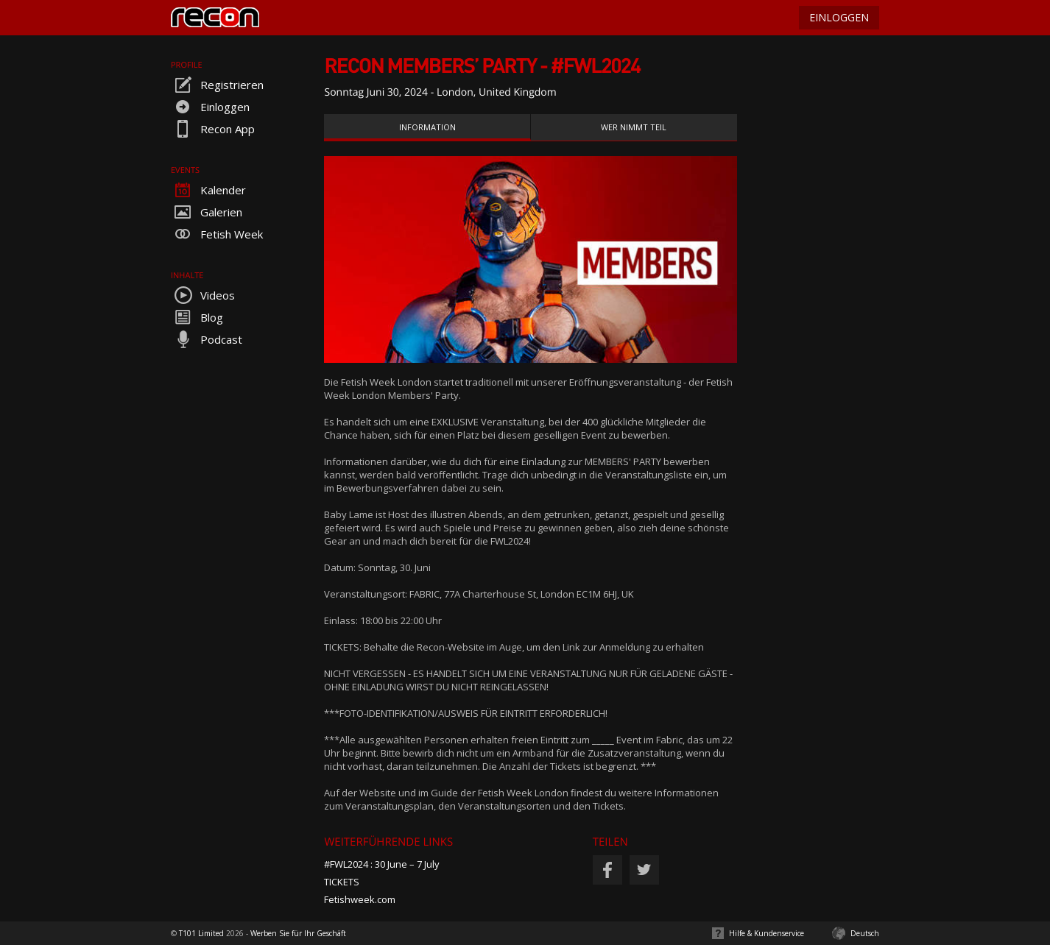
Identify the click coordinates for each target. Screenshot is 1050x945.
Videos (203, 295)
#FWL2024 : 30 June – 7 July (382, 864)
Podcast (206, 339)
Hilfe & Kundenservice (766, 933)
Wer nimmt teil (633, 126)
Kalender (208, 190)
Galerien (206, 212)
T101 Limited (201, 933)
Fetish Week (217, 234)
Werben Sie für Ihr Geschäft (298, 933)
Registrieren (217, 85)
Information (427, 126)
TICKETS (341, 881)
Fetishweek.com (359, 899)
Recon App (213, 129)
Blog (197, 317)
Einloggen (210, 107)
